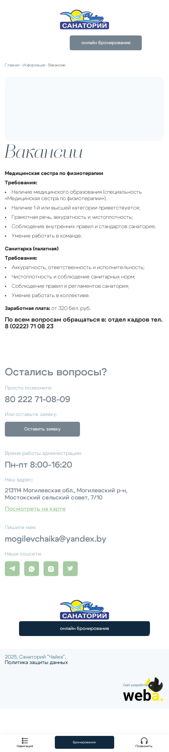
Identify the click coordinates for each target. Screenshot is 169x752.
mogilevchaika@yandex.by (55, 539)
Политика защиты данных (36, 662)
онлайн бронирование (84, 628)
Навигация (25, 743)
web (143, 695)
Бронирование (84, 742)
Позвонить (144, 743)
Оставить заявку (42, 429)
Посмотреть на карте (35, 509)
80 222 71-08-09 (37, 399)
